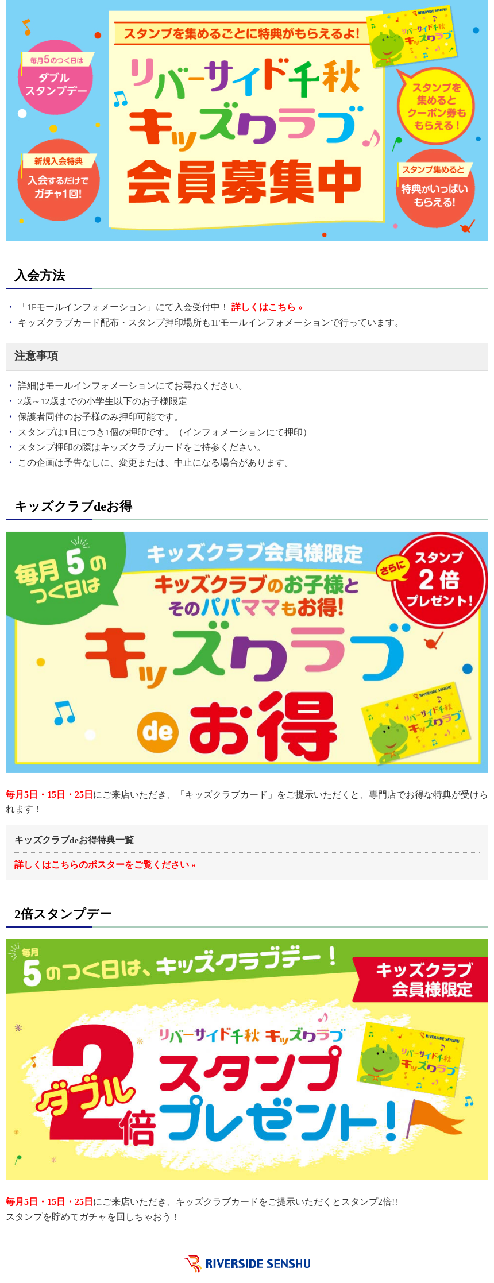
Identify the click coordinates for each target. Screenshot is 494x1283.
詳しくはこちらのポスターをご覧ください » (105, 864)
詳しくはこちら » (267, 307)
